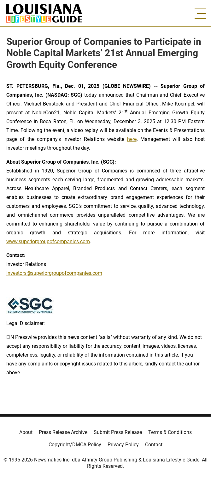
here (132, 139)
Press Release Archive (63, 432)
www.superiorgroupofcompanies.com (48, 241)
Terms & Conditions (170, 432)
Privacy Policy (123, 445)
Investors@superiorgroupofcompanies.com (54, 273)
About (25, 432)
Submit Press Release (118, 432)
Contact (153, 445)
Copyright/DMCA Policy (75, 445)
